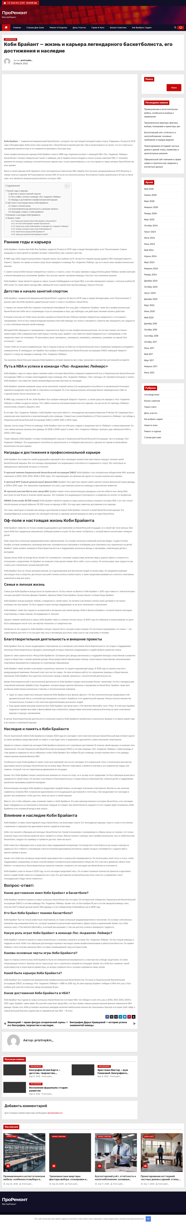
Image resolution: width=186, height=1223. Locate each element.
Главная (17, 27)
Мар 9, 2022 (34, 1076)
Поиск (149, 79)
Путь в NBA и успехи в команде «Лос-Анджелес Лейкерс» (36, 196)
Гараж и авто (97, 27)
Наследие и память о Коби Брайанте (28, 212)
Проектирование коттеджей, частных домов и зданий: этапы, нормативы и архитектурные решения (161, 150)
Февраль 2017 (150, 366)
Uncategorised (10, 39)
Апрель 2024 (150, 256)
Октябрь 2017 (150, 341)
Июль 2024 (149, 237)
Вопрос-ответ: (14, 218)
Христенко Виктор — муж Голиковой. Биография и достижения (113, 1073)
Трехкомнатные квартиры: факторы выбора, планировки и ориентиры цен (67, 1179)
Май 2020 (149, 317)
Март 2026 (149, 201)
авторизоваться (54, 1112)
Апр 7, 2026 (149, 1184)
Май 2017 (148, 354)
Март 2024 (149, 262)
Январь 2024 (150, 274)
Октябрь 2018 (150, 329)
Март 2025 (149, 219)
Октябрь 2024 (151, 225)
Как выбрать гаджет (142, 27)
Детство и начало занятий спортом (26, 194)
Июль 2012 (149, 372)
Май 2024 (149, 250)
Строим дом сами (35, 27)
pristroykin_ (27, 60)
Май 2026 (149, 188)
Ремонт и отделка (58, 27)
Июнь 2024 (149, 244)
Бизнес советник (118, 27)
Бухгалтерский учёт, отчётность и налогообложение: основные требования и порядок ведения (160, 136)
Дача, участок (79, 27)
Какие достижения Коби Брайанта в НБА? (32, 234)
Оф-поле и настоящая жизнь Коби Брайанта (27, 202)
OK (148, 1219)
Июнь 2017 (149, 348)
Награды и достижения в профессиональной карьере (34, 199)
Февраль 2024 (151, 268)
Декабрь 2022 (150, 299)
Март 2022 (149, 305)
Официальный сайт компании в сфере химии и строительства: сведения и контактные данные (162, 163)
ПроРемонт (14, 12)
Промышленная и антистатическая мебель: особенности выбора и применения (161, 113)
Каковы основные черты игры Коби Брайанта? (34, 229)
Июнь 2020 (149, 311)
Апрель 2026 (150, 195)
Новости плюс (151, 425)
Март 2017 (149, 360)
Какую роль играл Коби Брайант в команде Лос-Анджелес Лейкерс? (42, 226)
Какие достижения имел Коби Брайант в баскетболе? (36, 221)
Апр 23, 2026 (12, 1184)
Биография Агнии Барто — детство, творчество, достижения (44, 1073)
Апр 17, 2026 (104, 1184)
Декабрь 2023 (150, 280)
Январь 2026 (150, 213)
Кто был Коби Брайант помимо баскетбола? (33, 223)
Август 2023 (150, 293)
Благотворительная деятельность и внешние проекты (35, 209)
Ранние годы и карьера (17, 190)
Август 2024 (150, 231)
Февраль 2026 (151, 207)
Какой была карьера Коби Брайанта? (30, 231)
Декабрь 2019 (150, 323)
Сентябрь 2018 (151, 335)
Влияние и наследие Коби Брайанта (23, 215)
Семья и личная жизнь (21, 206)
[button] (175, 27)
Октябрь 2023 (150, 286)
